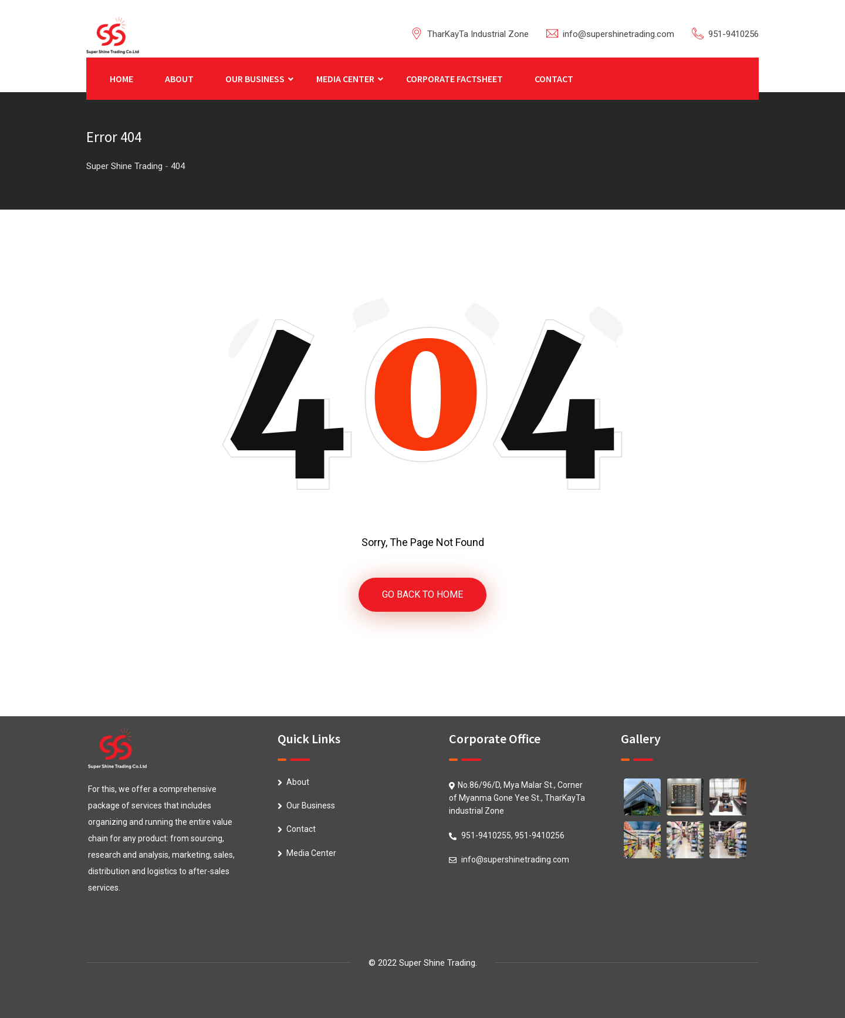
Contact (301, 829)
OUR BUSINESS (255, 79)
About (297, 782)
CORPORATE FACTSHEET (454, 79)
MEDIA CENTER (345, 79)
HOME (121, 79)
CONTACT (554, 79)
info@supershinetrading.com (618, 34)
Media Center (311, 853)
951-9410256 (733, 34)
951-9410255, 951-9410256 (513, 835)
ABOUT (179, 79)
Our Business (310, 805)
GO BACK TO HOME (422, 594)
